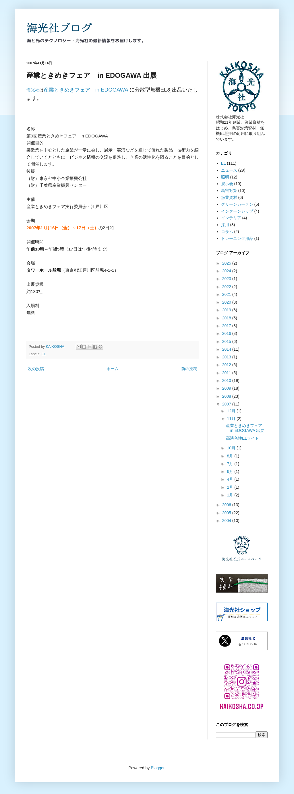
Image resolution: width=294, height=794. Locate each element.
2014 (227, 349)
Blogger (157, 768)
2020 (227, 302)
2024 (227, 271)
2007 (227, 404)
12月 (231, 411)
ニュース (229, 170)
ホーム (113, 368)
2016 (227, 333)
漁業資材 (229, 197)
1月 (230, 495)
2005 (227, 512)
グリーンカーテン (237, 204)
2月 (230, 487)
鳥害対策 (229, 190)
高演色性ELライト (242, 438)
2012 (227, 364)
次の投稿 (36, 368)
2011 (227, 372)
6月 (230, 471)
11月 (231, 418)
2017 (227, 325)
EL (43, 354)
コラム (227, 231)
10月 (231, 448)
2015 (227, 341)
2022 (227, 286)
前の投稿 (189, 368)
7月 (230, 463)
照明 (225, 177)
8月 (230, 456)
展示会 (227, 183)
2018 (227, 318)
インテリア (231, 218)
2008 (227, 396)
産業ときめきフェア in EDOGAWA (86, 90)
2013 (227, 357)
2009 (227, 388)
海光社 (32, 90)
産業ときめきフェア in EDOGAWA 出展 (246, 428)
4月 (230, 479)
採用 (225, 224)
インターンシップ (237, 211)
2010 (227, 380)
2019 (227, 310)
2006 (227, 504)
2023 (227, 278)
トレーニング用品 (237, 238)
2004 (227, 520)
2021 (227, 294)
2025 (227, 263)
